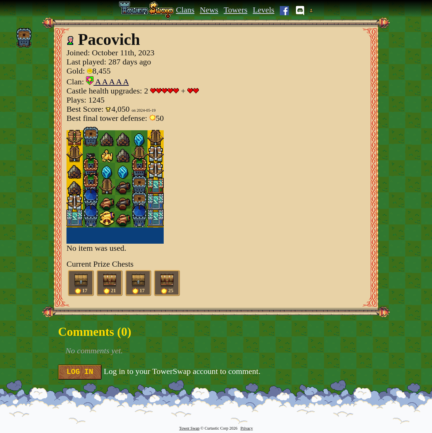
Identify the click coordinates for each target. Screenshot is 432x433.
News (209, 9)
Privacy (246, 428)
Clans (185, 9)
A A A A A (107, 81)
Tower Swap (189, 428)
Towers (235, 9)
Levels (263, 9)
